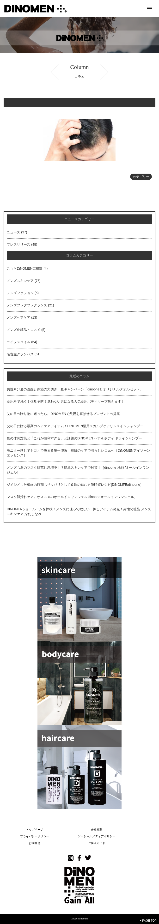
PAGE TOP (148, 920)
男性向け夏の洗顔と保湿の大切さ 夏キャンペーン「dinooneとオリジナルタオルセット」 (75, 389)
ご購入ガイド (96, 843)
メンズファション (20, 293)
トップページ (34, 829)
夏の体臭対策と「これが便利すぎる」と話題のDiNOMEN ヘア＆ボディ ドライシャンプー (74, 438)
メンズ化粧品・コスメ (23, 330)
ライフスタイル (18, 342)
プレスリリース (18, 244)
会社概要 (96, 829)
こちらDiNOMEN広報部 (25, 268)
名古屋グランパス (20, 354)
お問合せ (34, 843)
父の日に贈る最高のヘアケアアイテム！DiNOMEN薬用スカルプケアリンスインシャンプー (75, 426)
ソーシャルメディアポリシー (96, 836)
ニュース (13, 232)
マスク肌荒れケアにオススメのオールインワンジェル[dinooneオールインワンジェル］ (72, 497)
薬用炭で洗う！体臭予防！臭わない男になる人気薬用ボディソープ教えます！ (65, 401)
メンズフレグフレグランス (27, 305)
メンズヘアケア (18, 317)
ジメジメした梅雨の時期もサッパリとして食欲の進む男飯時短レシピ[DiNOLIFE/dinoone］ (75, 484)
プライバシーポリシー (34, 836)
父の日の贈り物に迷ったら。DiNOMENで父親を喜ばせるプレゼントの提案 (63, 414)
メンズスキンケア (20, 281)
